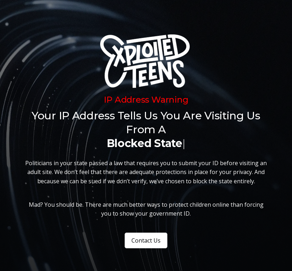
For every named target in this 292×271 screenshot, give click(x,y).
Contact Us (146, 240)
